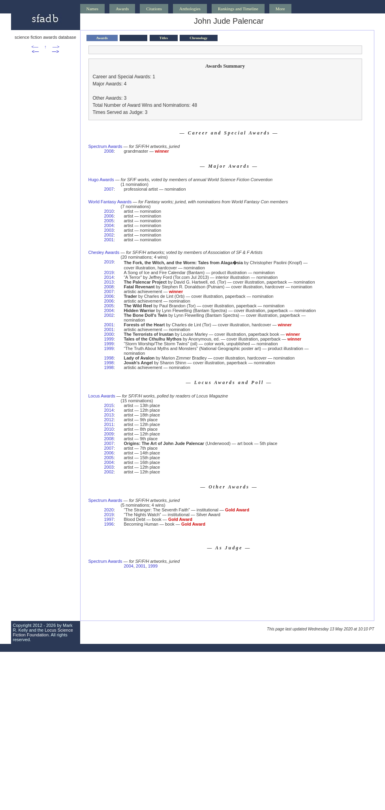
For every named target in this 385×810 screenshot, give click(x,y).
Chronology (198, 38)
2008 (109, 151)
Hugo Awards (101, 179)
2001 (109, 239)
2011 (109, 424)
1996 (109, 524)
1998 (109, 358)
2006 (109, 216)
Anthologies (190, 8)
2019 (109, 261)
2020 (109, 509)
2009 (109, 433)
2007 (109, 189)
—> (56, 46)
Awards (122, 8)
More (280, 8)
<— (35, 46)
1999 (109, 339)
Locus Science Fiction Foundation (43, 632)
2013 (109, 282)
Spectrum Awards (105, 146)
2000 (109, 334)
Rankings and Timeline (238, 8)
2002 (109, 235)
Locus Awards (101, 396)
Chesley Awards (104, 252)
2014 (109, 277)
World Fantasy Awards (110, 201)
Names (92, 8)
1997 (109, 519)
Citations (154, 8)
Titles (164, 38)
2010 (109, 211)
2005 (109, 220)
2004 (109, 225)
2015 (109, 405)
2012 (109, 419)
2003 (109, 230)
